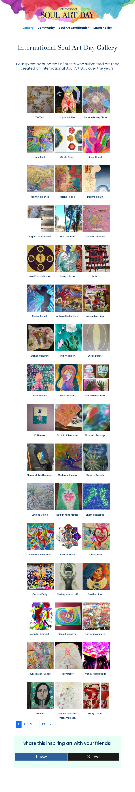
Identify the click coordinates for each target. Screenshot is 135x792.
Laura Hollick (102, 28)
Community (46, 28)
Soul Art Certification (74, 28)
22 (43, 724)
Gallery (28, 28)
